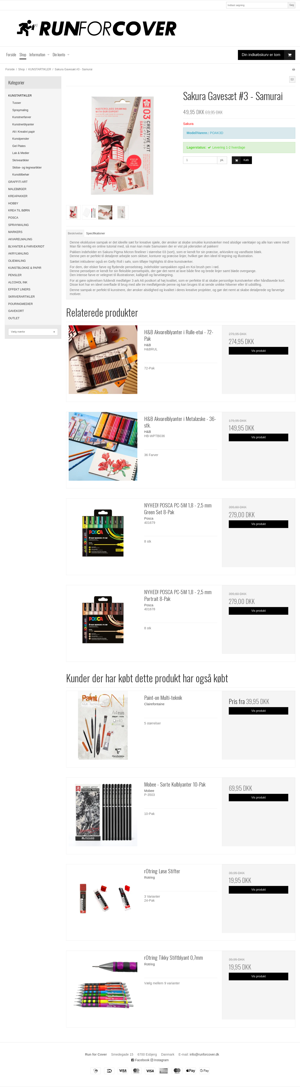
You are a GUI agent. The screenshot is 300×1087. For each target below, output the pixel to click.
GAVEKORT (16, 311)
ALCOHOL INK (17, 282)
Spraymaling (20, 110)
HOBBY (13, 203)
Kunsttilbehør (20, 174)
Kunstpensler (20, 138)
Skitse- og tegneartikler (27, 167)
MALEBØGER (17, 189)
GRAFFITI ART (18, 182)
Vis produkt (258, 350)
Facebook (140, 1060)
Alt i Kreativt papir (23, 131)
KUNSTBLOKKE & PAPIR (24, 268)
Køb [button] (240, 160)
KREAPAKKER (17, 196)
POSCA (13, 217)
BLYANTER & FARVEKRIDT (26, 246)
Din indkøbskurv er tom (268, 55)
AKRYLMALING (18, 253)
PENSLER (15, 275)
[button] (292, 79)
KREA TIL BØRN (19, 210)
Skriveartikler (20, 160)
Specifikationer (95, 233)
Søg (291, 5)
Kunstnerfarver (21, 117)
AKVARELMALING (20, 239)
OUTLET (13, 318)
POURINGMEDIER (20, 304)
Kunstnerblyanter (23, 124)
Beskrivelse (75, 233)
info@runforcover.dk (204, 1054)
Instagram (159, 1060)
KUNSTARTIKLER (20, 95)
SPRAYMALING (18, 225)
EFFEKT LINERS (19, 289)
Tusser (16, 103)
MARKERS (15, 232)
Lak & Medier (20, 153)
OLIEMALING (17, 260)
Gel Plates (19, 146)
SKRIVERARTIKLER (21, 296)
